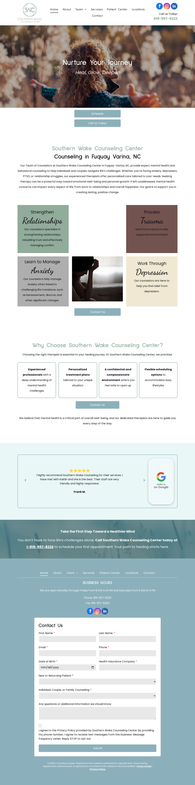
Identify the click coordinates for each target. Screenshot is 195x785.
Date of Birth (47, 661)
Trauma (151, 221)
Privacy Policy (98, 769)
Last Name (106, 633)
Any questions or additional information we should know (75, 704)
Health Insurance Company (117, 661)
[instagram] (167, 6)
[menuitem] (54, 9)
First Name (46, 633)
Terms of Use (143, 766)
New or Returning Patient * (56, 676)
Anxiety (42, 270)
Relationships (42, 221)
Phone (103, 647)
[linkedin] (174, 6)
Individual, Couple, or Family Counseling (64, 690)
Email (42, 647)
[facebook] (159, 6)
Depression (152, 272)
